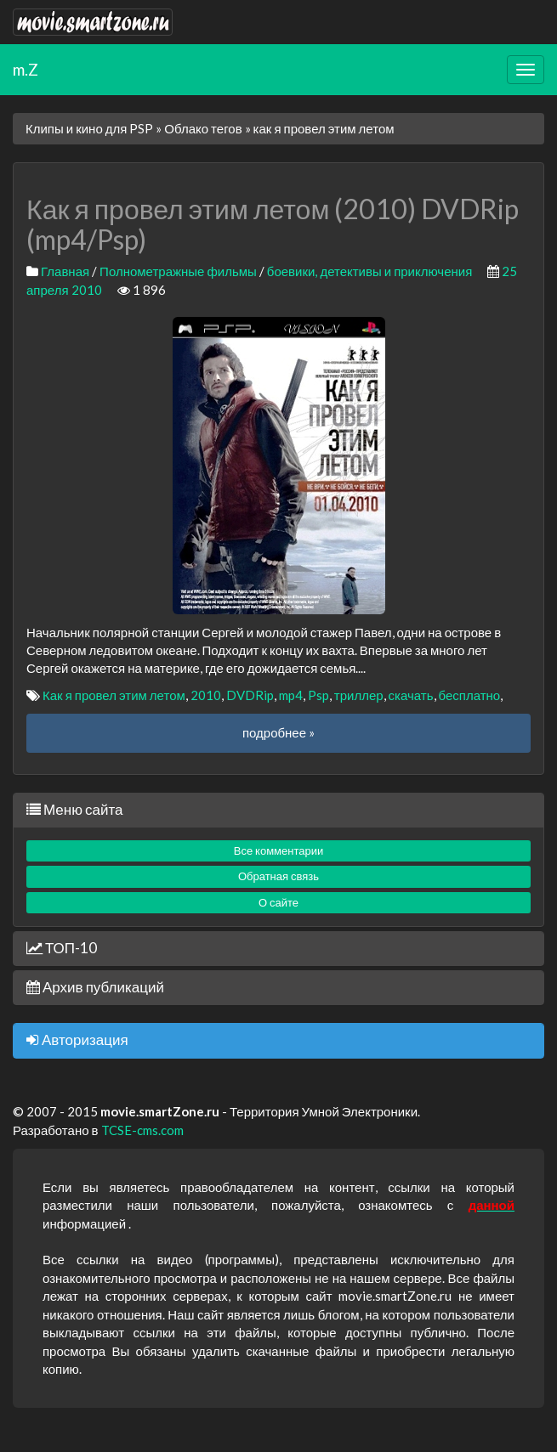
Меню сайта (74, 809)
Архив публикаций (95, 987)
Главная (65, 271)
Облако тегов (203, 128)
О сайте (278, 902)
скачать (411, 695)
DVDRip (250, 695)
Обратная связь (278, 876)
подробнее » (278, 732)
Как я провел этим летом (114, 695)
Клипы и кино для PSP (89, 128)
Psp (318, 695)
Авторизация (77, 1039)
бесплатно (470, 695)
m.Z (25, 69)
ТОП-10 (61, 948)
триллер (359, 695)
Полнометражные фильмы (178, 271)
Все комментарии (279, 850)
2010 (205, 695)
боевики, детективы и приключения (370, 271)
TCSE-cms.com (142, 1130)
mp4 (291, 695)
